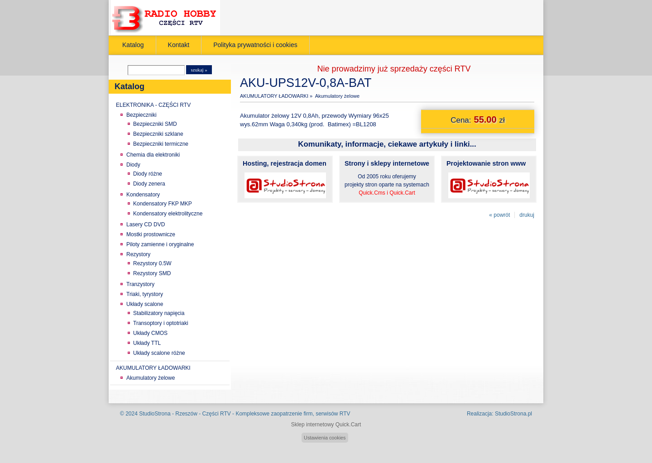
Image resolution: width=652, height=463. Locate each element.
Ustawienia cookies (324, 437)
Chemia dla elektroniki (153, 155)
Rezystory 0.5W (152, 263)
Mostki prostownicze (150, 234)
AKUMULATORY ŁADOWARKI (153, 368)
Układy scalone (144, 304)
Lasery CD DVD (145, 224)
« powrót (499, 215)
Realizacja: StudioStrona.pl (499, 413)
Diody (133, 165)
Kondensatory (143, 194)
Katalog (133, 44)
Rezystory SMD (152, 273)
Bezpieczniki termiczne (160, 144)
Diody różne (147, 174)
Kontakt (179, 44)
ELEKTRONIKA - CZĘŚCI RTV (153, 105)
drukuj (526, 215)
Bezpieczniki (141, 115)
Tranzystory (140, 284)
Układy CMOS (150, 333)
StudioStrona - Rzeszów (169, 413)
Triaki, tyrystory (144, 294)
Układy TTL (147, 343)
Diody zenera (149, 184)
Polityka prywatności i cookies (255, 44)
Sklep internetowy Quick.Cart (326, 424)
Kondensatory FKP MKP (162, 203)
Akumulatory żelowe (150, 378)
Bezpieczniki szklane (158, 134)
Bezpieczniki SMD (155, 124)
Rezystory (138, 254)
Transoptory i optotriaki (160, 323)
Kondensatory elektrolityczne (167, 213)
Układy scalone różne (159, 353)
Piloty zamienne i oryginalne (160, 244)
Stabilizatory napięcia (158, 313)
